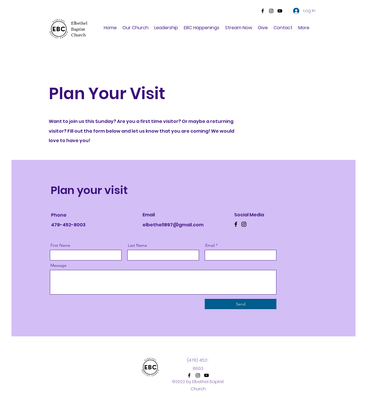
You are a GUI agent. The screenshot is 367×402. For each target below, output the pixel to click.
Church (78, 34)
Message (58, 265)
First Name (60, 245)
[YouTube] (280, 11)
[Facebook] (263, 11)
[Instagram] (271, 11)
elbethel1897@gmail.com (173, 224)
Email (210, 245)
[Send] (240, 304)
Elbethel (79, 23)
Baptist (78, 29)
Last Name (137, 245)
